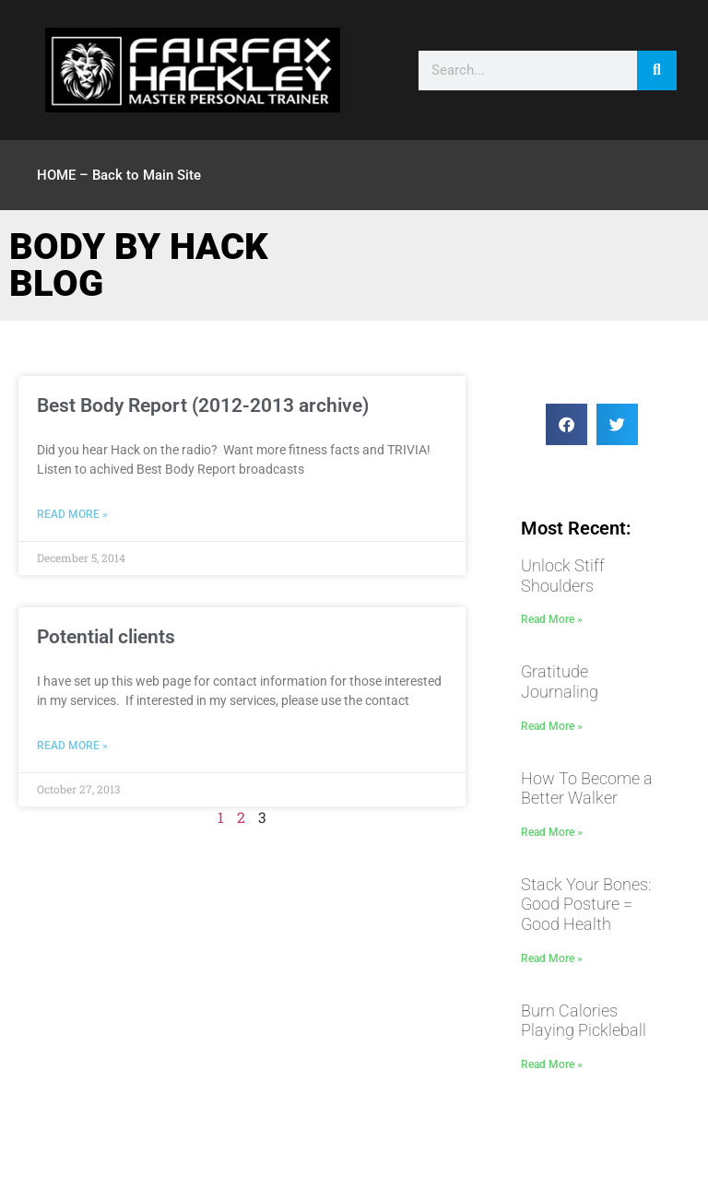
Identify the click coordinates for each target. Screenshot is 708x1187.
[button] (566, 424)
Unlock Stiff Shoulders (563, 575)
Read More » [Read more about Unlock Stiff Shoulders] (552, 619)
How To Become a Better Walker (587, 788)
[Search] (657, 70)
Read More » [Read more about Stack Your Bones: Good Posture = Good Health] (552, 958)
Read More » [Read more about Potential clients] (72, 745)
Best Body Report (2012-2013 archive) (203, 405)
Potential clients (106, 637)
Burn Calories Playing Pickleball (583, 1020)
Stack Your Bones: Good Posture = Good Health (586, 904)
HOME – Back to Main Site (119, 175)
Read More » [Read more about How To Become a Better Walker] (552, 832)
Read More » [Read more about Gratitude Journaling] (552, 726)
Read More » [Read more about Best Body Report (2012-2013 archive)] (72, 514)
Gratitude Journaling (559, 681)
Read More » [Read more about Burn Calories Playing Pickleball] (552, 1064)
